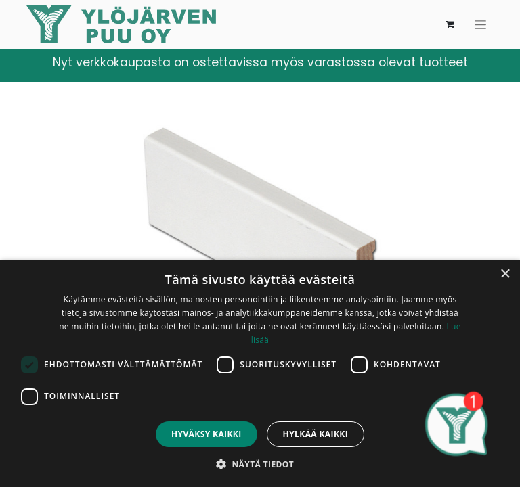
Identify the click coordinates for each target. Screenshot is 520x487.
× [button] (505, 274)
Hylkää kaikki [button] (315, 434)
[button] (260, 464)
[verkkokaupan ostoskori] (449, 24)
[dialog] (260, 373)
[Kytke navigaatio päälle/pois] (480, 24)
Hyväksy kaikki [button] (206, 434)
